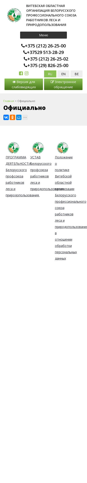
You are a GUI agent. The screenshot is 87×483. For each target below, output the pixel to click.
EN (63, 74)
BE (77, 74)
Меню (43, 35)
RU (50, 74)
